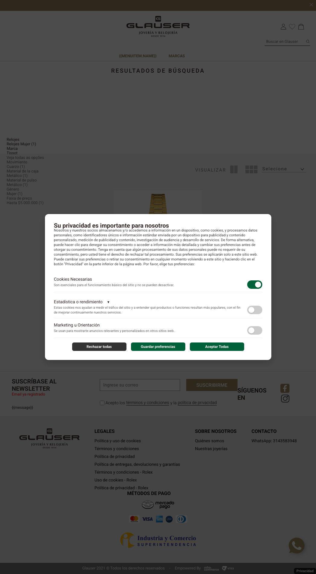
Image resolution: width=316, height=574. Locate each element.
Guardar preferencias (158, 347)
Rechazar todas (99, 347)
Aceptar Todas (217, 347)
